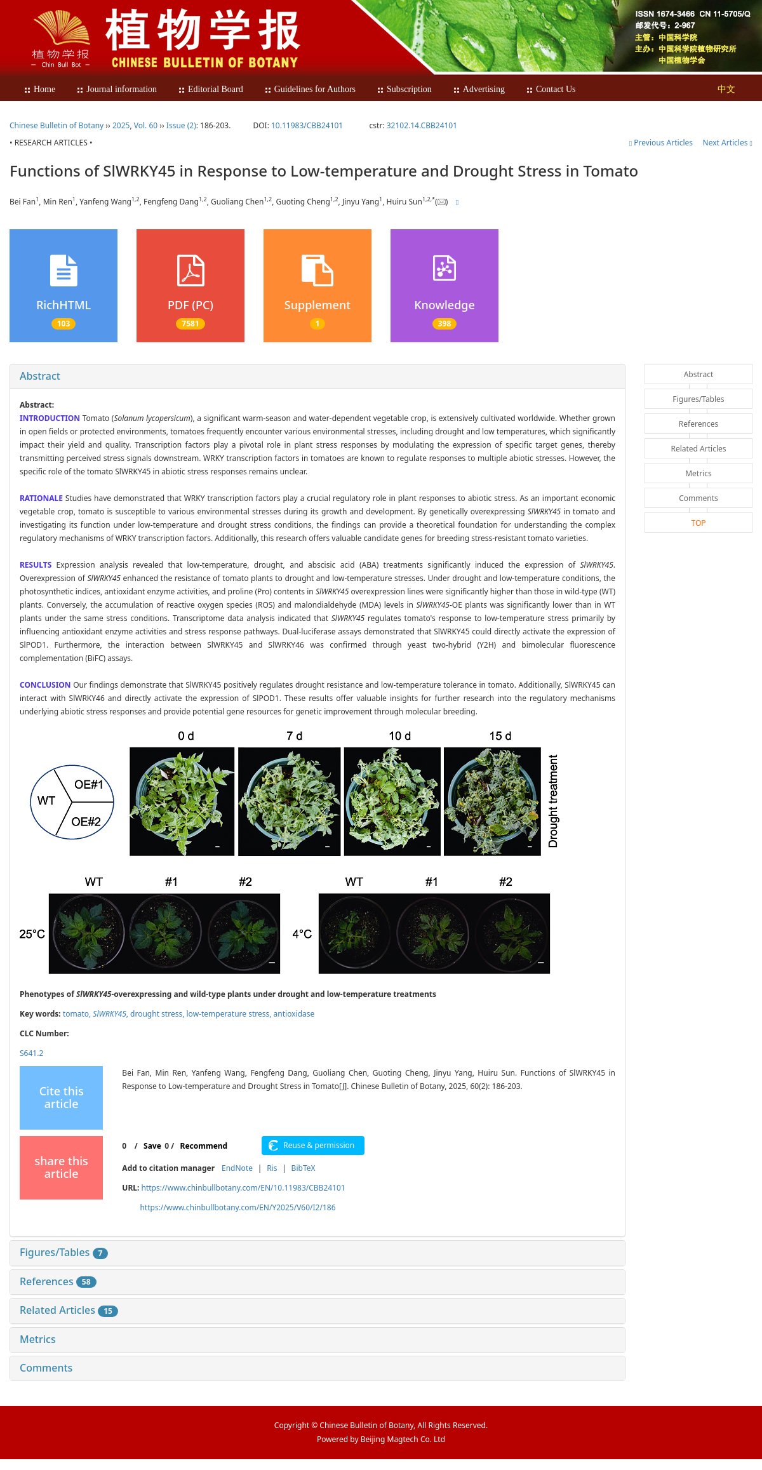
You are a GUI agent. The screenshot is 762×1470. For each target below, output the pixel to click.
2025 (121, 125)
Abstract (40, 376)
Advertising (479, 89)
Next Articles (727, 142)
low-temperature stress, (230, 1013)
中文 (726, 89)
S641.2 (31, 1053)
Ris (272, 1168)
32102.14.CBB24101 (422, 125)
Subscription (404, 89)
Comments (46, 1368)
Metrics (38, 1339)
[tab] (317, 376)
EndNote (237, 1168)
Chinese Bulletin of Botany (57, 125)
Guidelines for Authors (310, 89)
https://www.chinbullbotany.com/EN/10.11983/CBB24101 (243, 1187)
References (58, 1281)
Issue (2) (181, 125)
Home (39, 89)
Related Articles (69, 1310)
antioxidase (294, 1013)
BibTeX (303, 1168)
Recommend (204, 1145)
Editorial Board (210, 89)
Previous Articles (662, 142)
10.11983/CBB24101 (307, 125)
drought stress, (158, 1013)
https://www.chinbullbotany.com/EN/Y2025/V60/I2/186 (237, 1207)
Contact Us (551, 89)
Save (152, 1145)
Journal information (116, 89)
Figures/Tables (64, 1252)
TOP (698, 523)
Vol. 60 (145, 125)
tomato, (78, 1013)
